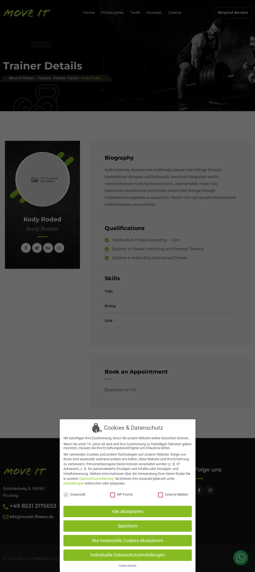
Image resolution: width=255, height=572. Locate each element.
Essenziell (74, 492)
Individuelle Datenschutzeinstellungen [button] (127, 552)
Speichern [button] (127, 523)
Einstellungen (73, 481)
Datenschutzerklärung (96, 476)
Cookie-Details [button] (128, 563)
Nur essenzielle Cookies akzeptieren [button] (127, 537)
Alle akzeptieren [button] (127, 508)
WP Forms (121, 492)
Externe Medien (173, 492)
